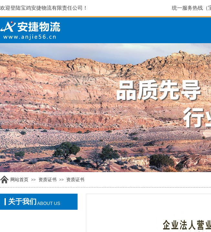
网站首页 (19, 179)
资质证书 (47, 179)
